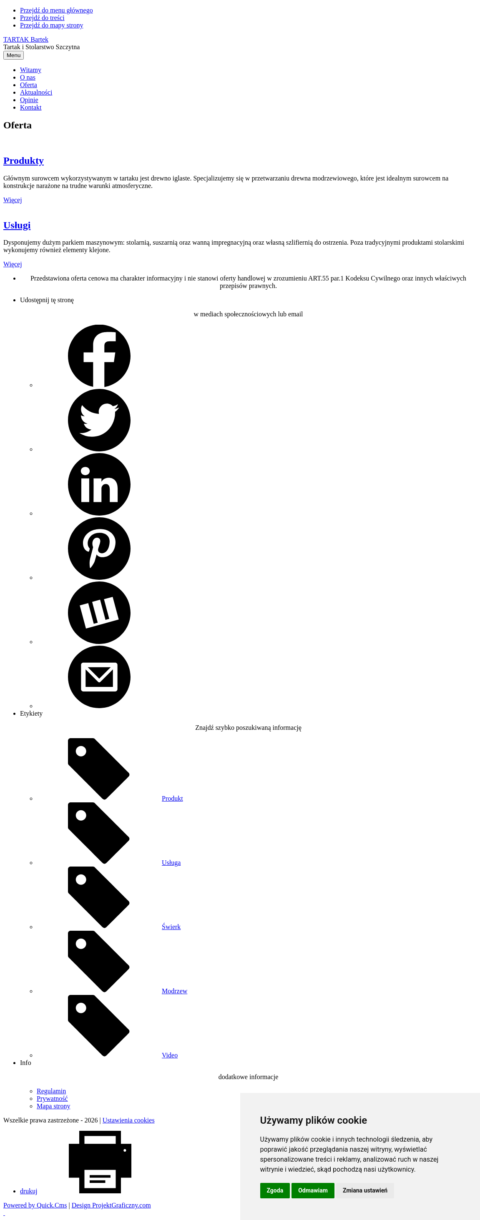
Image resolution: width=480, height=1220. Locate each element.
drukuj (91, 1191)
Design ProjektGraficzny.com (111, 1205)
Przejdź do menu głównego (56, 10)
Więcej (12, 199)
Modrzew (112, 991)
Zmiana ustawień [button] (365, 1190)
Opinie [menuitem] (29, 99)
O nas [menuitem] (27, 77)
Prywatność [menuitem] (52, 1098)
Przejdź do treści (42, 17)
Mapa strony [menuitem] (53, 1106)
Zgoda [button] (275, 1190)
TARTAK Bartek (25, 39)
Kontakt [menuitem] (31, 107)
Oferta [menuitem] (28, 84)
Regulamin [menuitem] (51, 1091)
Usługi (16, 225)
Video (107, 1055)
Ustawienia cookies (129, 1120)
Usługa (109, 862)
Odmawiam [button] (313, 1190)
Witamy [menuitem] (30, 69)
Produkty (23, 160)
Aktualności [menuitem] (36, 92)
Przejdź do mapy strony (51, 25)
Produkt (110, 798)
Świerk (109, 926)
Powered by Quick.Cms (35, 1205)
